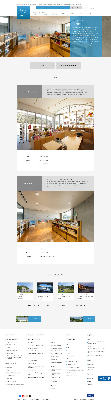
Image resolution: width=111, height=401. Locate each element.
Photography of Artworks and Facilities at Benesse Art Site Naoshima (14, 357)
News (89, 339)
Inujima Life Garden (56, 377)
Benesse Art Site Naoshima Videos (15, 384)
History (8, 370)
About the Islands (11, 375)
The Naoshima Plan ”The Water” (36, 377)
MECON (53, 388)
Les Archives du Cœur (56, 348)
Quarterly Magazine (11, 381)
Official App (10, 353)
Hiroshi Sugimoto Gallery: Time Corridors (35, 354)
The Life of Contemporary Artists (96, 348)
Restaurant (32, 305)
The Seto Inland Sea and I (13, 372)
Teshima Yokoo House (56, 350)
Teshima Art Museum (56, 345)
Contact (90, 384)
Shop (42, 65)
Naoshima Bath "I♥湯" (33, 370)
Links (18, 399)
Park (68, 350)
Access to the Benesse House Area (75, 370)
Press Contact (91, 364)
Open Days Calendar (12, 350)
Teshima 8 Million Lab (56, 353)
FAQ (77, 4)
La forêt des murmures (56, 362)
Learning (90, 378)
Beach (68, 353)
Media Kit (90, 369)
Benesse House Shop (72, 361)
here (71, 1)
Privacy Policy (45, 399)
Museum (69, 344)
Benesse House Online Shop (95, 355)
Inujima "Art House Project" (55, 374)
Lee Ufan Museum (32, 357)
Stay (68, 341)
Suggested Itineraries (12, 341)
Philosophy (9, 367)
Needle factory (54, 356)
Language (85, 4)
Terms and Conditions (34, 399)
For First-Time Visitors (12, 339)
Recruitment (25, 399)
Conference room (78, 305)
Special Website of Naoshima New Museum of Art (96, 342)
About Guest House (72, 375)
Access (8, 347)
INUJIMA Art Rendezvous (54, 380)
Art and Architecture (34, 339)
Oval (68, 347)
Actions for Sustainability (73, 367)
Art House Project (32, 360)
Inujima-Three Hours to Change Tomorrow (96, 352)
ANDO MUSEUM (32, 363)
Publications (10, 378)
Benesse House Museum (33, 350)
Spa (47, 305)
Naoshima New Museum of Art (35, 345)
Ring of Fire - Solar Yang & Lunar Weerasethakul (36, 367)
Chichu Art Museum (33, 348)
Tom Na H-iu (54, 359)
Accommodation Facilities (68, 65)
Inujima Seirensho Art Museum (56, 370)
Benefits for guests (71, 364)
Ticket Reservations (11, 344)
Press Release (91, 367)
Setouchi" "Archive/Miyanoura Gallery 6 (37, 373)
